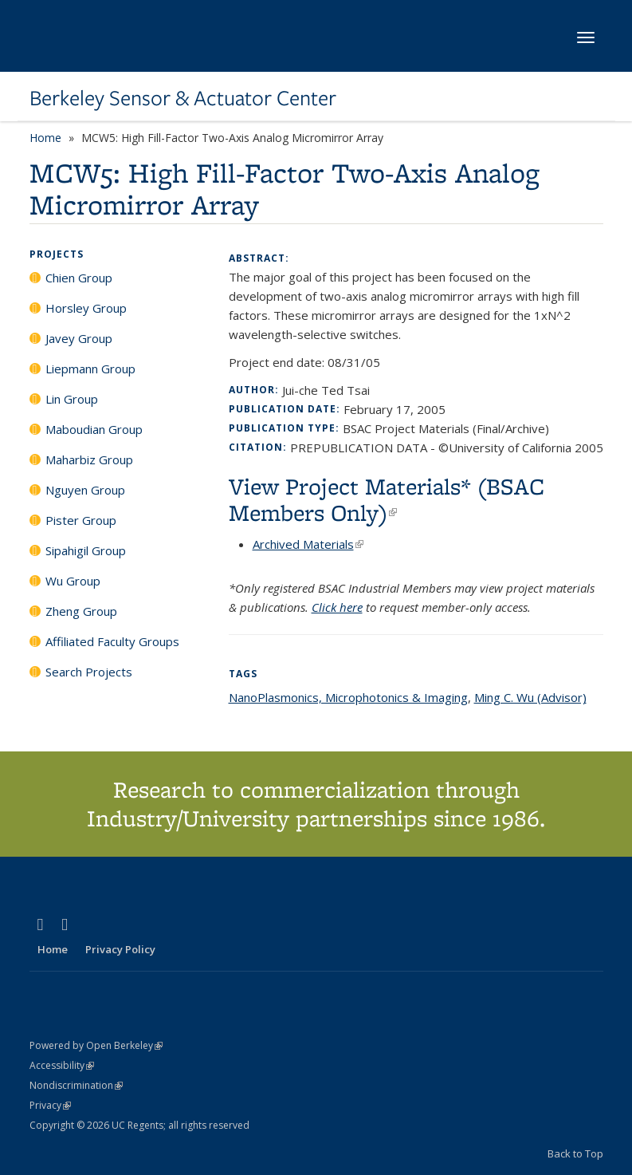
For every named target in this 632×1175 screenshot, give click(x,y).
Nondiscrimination (76, 1085)
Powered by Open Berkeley (96, 1045)
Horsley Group (86, 308)
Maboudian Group (94, 429)
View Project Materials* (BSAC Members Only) (386, 499)
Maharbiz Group (89, 459)
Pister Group (80, 520)
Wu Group (72, 581)
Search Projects (88, 672)
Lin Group (71, 399)
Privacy (50, 1105)
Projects (56, 254)
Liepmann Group (90, 369)
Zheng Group (81, 611)
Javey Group (78, 338)
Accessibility (61, 1065)
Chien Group (78, 278)
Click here (337, 607)
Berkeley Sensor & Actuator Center (182, 98)
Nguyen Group (85, 490)
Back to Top (575, 1153)
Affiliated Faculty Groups (112, 641)
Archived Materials (308, 544)
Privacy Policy (120, 949)
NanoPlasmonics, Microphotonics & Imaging (348, 697)
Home (45, 137)
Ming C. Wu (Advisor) (530, 697)
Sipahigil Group (85, 550)
